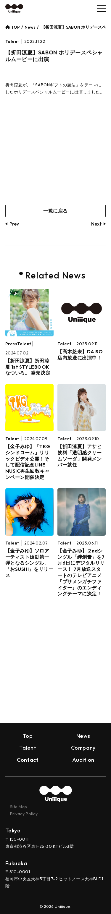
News (30, 27)
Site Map (18, 806)
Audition (83, 759)
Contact (27, 759)
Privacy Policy (24, 813)
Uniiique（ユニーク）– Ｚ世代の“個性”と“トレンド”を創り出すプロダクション (14, 8)
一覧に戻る (55, 211)
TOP (12, 27)
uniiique (55, 794)
